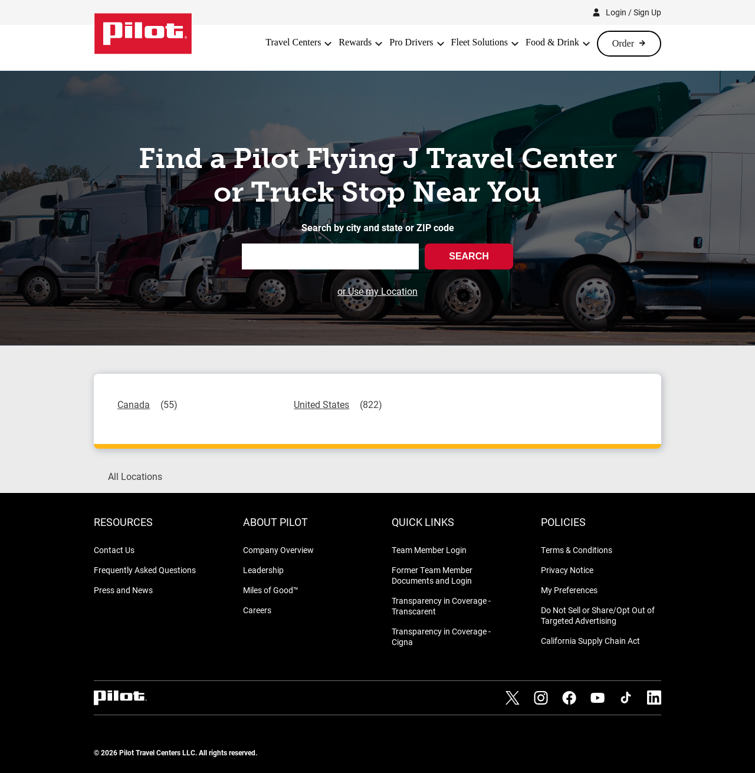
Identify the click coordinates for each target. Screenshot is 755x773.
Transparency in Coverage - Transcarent (441, 606)
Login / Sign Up (633, 12)
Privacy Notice (567, 569)
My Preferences (569, 590)
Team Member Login (429, 549)
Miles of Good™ (270, 590)
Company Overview (278, 549)
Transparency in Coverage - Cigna (441, 636)
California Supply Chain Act (590, 640)
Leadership (263, 569)
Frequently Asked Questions (145, 569)
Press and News (123, 590)
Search (469, 256)
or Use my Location (377, 291)
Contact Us (114, 549)
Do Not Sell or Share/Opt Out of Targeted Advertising (598, 615)
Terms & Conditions (576, 549)
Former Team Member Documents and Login (432, 575)
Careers (257, 610)
